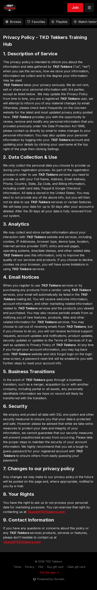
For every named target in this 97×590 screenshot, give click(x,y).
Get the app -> (49, 572)
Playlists (59, 22)
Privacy (29, 566)
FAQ (40, 566)
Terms (17, 566)
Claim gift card (76, 566)
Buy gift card (55, 566)
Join (75, 8)
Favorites (36, 22)
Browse (13, 22)
